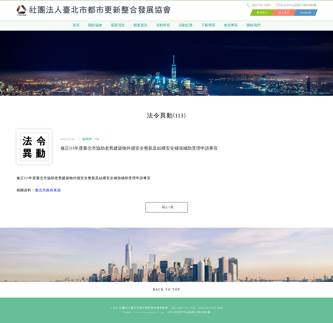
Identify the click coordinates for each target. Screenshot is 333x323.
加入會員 (284, 12)
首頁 (76, 25)
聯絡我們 (253, 25)
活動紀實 (186, 25)
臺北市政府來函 (48, 190)
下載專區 (208, 25)
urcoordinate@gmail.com (149, 312)
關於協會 (95, 25)
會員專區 (231, 25)
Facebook (305, 12)
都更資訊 (140, 25)
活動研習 (163, 25)
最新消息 (118, 25)
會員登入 (262, 12)
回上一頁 (167, 207)
